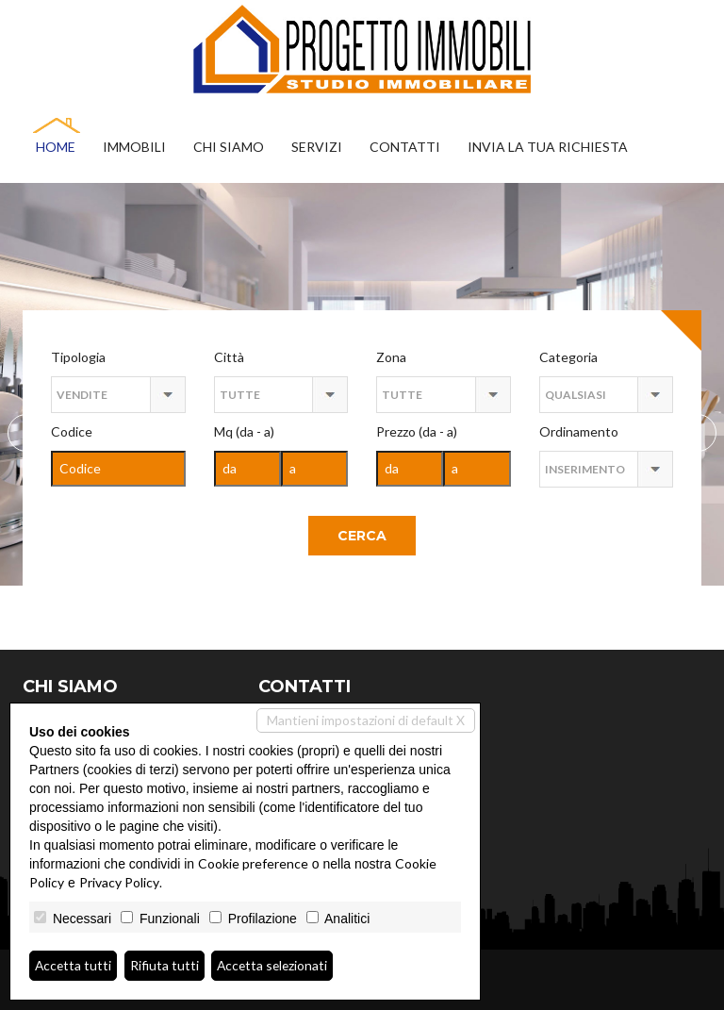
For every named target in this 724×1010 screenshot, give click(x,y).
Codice (71, 431)
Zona (391, 357)
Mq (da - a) (244, 431)
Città (229, 357)
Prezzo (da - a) (416, 431)
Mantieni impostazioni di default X (366, 720)
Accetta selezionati (276, 965)
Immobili (134, 147)
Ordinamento (578, 431)
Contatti (405, 147)
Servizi (316, 147)
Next (26, 433)
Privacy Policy (119, 882)
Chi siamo (228, 147)
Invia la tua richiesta (548, 147)
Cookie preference (253, 863)
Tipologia (78, 357)
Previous (697, 433)
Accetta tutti (74, 965)
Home (55, 147)
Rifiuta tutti (166, 965)
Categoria (568, 357)
